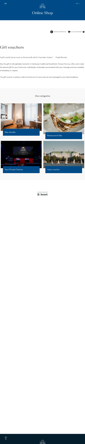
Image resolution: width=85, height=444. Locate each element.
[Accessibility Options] (5, 438)
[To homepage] (42, 6)
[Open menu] (6, 3)
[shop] (42, 230)
